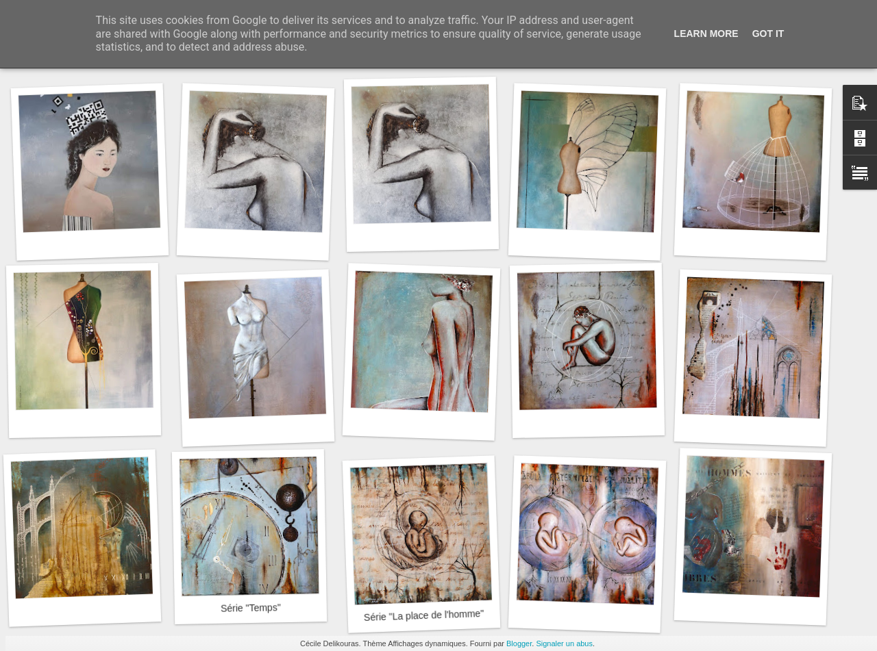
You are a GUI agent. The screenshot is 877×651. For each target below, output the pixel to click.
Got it (768, 33)
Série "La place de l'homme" (424, 615)
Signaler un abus (564, 643)
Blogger (519, 643)
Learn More (706, 33)
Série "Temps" (251, 608)
